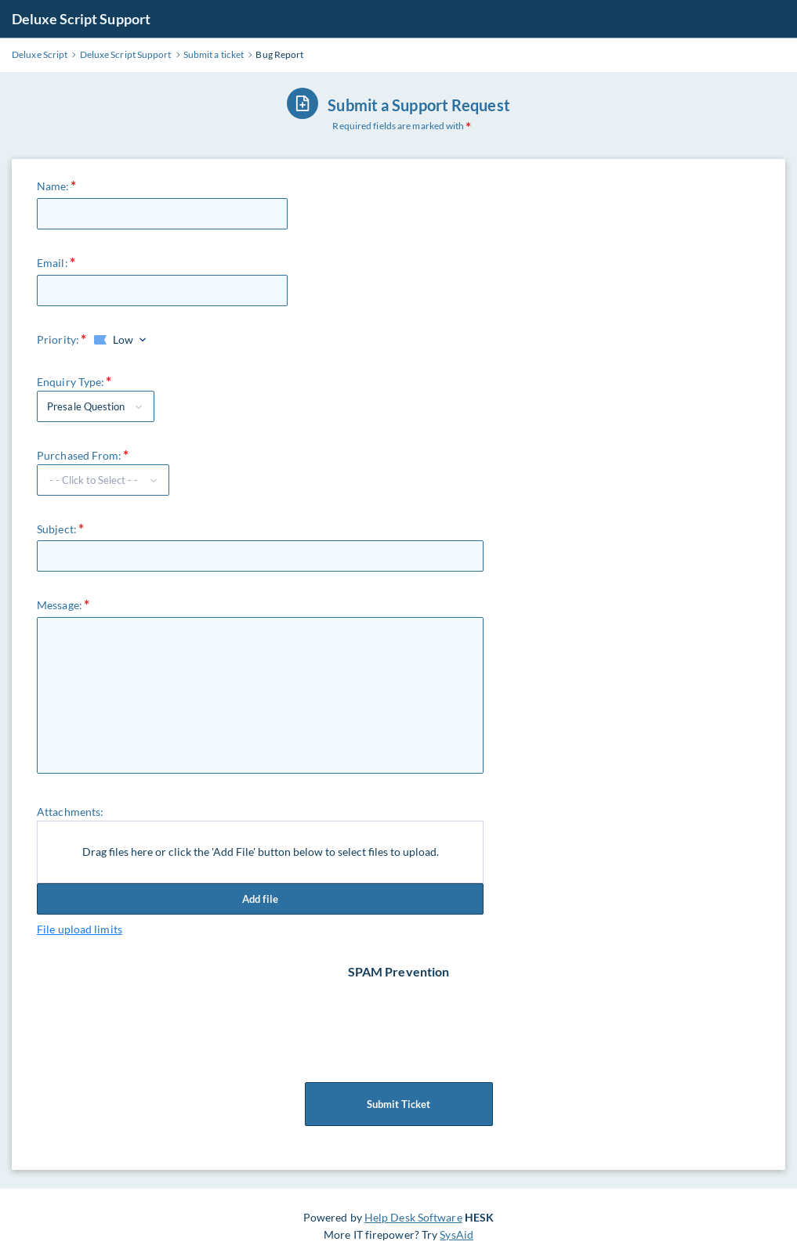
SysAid (456, 1234)
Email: (52, 262)
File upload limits (79, 929)
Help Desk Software (413, 1217)
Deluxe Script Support (81, 18)
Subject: (57, 529)
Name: (53, 186)
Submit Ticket (399, 1104)
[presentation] (400, 1010)
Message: (59, 605)
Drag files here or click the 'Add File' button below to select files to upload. (260, 851)
